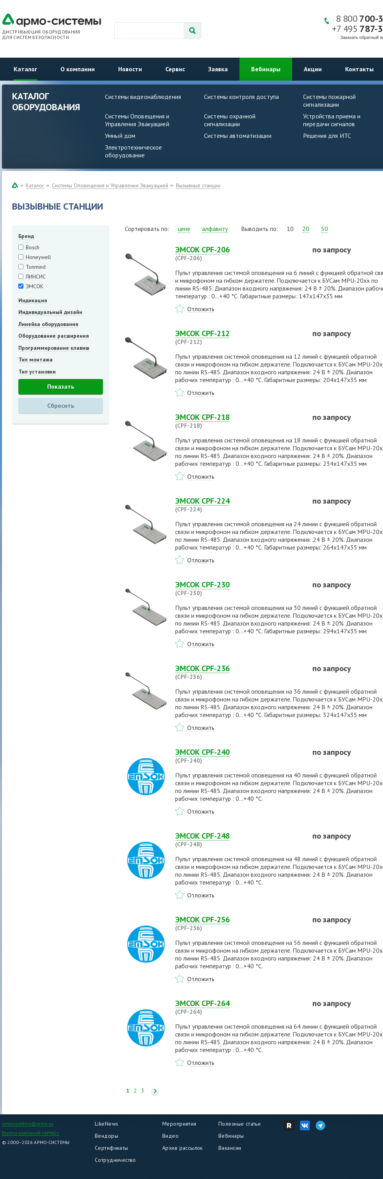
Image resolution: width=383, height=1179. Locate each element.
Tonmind (36, 266)
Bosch (32, 247)
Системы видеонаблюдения (143, 96)
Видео (170, 1135)
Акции (313, 69)
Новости (130, 69)
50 (324, 229)
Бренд (26, 236)
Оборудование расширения (53, 335)
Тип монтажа (35, 359)
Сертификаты (111, 1147)
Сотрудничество (115, 1159)
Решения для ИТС (327, 135)
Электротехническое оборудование (133, 151)
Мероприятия (179, 1123)
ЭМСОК (34, 286)
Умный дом (120, 135)
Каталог (25, 69)
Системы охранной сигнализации (229, 120)
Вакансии (229, 1147)
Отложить (201, 309)
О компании (77, 69)
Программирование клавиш (53, 347)
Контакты (359, 69)
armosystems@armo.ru (27, 1123)
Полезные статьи (239, 1123)
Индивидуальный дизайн (50, 311)
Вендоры (106, 1135)
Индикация (32, 300)
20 (305, 229)
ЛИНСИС (36, 276)
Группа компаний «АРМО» (30, 1133)
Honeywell (38, 257)
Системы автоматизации (237, 135)
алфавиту (215, 229)
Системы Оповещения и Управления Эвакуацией (137, 120)
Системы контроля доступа (241, 96)
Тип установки (37, 371)
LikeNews (106, 1123)
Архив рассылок (182, 1147)
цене (184, 229)
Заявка (218, 69)
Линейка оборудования (48, 324)
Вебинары (265, 69)
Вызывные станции (198, 185)
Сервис (175, 69)
